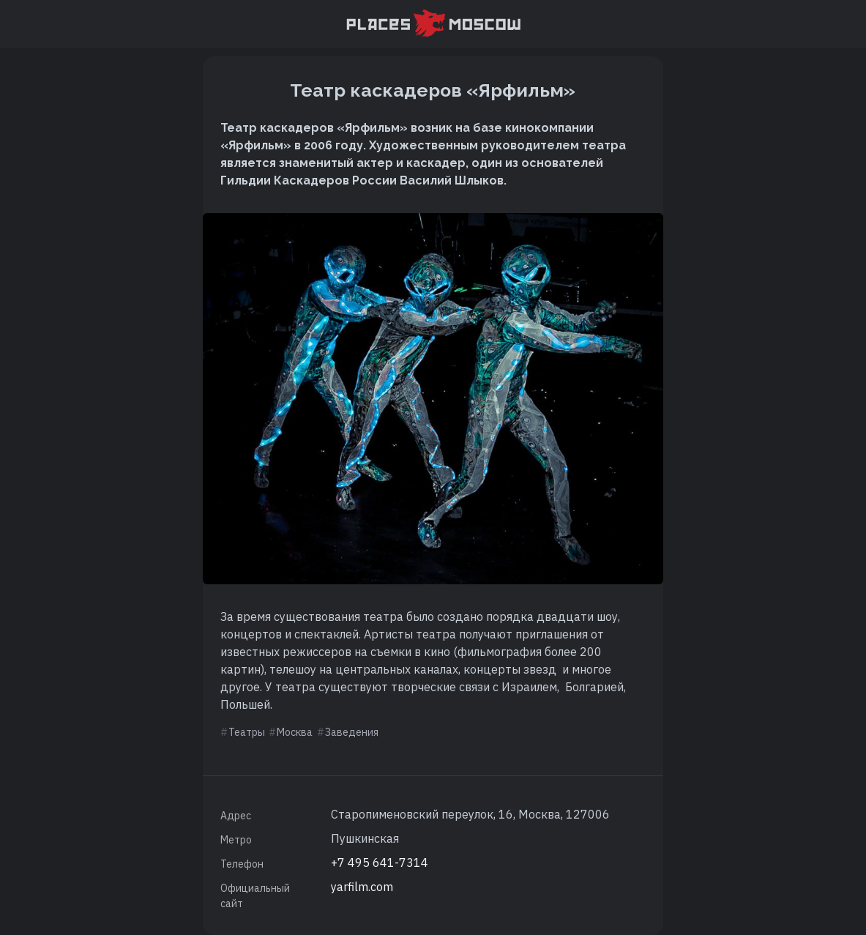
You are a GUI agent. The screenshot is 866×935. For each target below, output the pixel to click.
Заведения (351, 732)
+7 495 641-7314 (379, 862)
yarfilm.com (362, 886)
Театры (246, 732)
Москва (295, 732)
